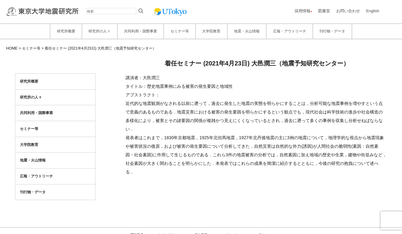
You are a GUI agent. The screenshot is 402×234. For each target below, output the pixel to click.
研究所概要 (66, 31)
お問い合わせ (348, 11)
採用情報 (302, 11)
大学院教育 (211, 31)
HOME (11, 48)
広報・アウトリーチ (289, 31)
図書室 (324, 11)
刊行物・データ (332, 31)
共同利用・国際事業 (140, 31)
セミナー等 (180, 31)
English (372, 11)
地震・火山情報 (247, 31)
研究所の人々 (99, 31)
